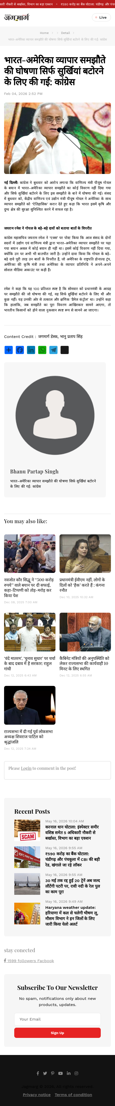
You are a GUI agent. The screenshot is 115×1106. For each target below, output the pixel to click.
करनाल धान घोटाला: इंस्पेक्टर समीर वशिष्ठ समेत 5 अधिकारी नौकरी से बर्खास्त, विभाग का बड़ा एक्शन (72, 833)
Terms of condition (73, 1094)
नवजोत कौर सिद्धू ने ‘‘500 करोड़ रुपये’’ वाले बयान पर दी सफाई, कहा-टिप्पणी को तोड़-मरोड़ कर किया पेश (29, 587)
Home (44, 33)
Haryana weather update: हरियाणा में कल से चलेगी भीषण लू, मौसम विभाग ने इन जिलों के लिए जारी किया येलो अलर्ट (71, 916)
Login (26, 768)
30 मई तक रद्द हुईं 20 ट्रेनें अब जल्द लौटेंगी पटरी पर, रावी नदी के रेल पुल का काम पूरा (72, 886)
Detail (65, 33)
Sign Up (57, 1033)
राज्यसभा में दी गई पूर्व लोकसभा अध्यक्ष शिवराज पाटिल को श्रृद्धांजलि (28, 736)
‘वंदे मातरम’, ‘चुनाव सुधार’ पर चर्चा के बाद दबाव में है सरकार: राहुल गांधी (29, 663)
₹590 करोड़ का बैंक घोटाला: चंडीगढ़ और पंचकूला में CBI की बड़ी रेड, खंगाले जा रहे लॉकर (72, 859)
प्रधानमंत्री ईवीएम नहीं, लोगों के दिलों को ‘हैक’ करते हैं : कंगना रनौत (82, 585)
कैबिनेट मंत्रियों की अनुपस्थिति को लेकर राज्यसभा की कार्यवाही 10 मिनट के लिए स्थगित (84, 663)
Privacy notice (37, 1094)
